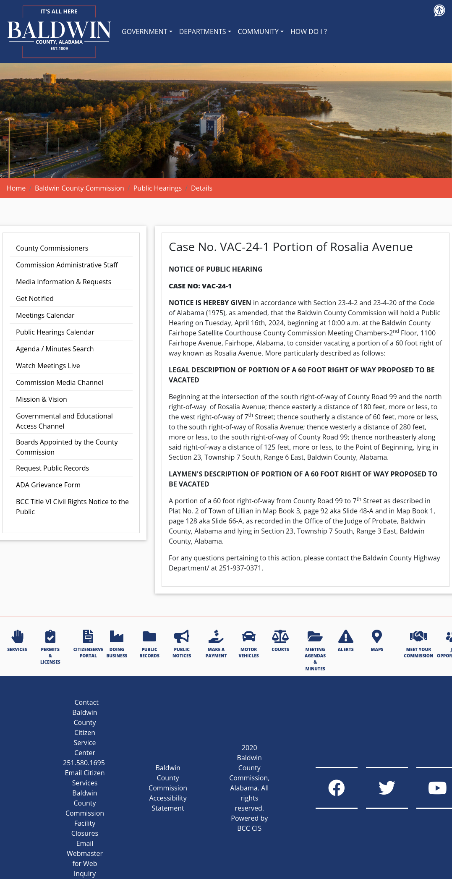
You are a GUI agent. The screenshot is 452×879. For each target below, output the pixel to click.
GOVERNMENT (144, 31)
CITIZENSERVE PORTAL (88, 644)
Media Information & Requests (63, 281)
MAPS (377, 641)
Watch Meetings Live (48, 365)
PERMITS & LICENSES (50, 647)
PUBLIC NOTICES (181, 644)
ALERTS (346, 641)
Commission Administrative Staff (67, 264)
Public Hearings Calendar (55, 332)
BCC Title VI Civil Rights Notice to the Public (72, 506)
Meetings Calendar (45, 315)
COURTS (280, 641)
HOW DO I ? (308, 31)
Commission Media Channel (59, 382)
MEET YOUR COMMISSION (418, 644)
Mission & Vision (41, 399)
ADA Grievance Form (48, 484)
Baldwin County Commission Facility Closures (84, 813)
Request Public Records (52, 468)
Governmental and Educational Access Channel (64, 421)
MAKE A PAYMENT (216, 644)
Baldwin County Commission (79, 188)
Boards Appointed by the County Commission (67, 447)
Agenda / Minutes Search (55, 348)
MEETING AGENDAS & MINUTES (315, 651)
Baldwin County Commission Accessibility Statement (168, 788)
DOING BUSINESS (116, 644)
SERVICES (17, 641)
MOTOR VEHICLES (249, 644)
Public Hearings (157, 188)
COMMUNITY (258, 31)
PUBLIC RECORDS (149, 644)
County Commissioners (52, 248)
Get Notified (35, 298)
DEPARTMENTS (202, 31)
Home (16, 188)
